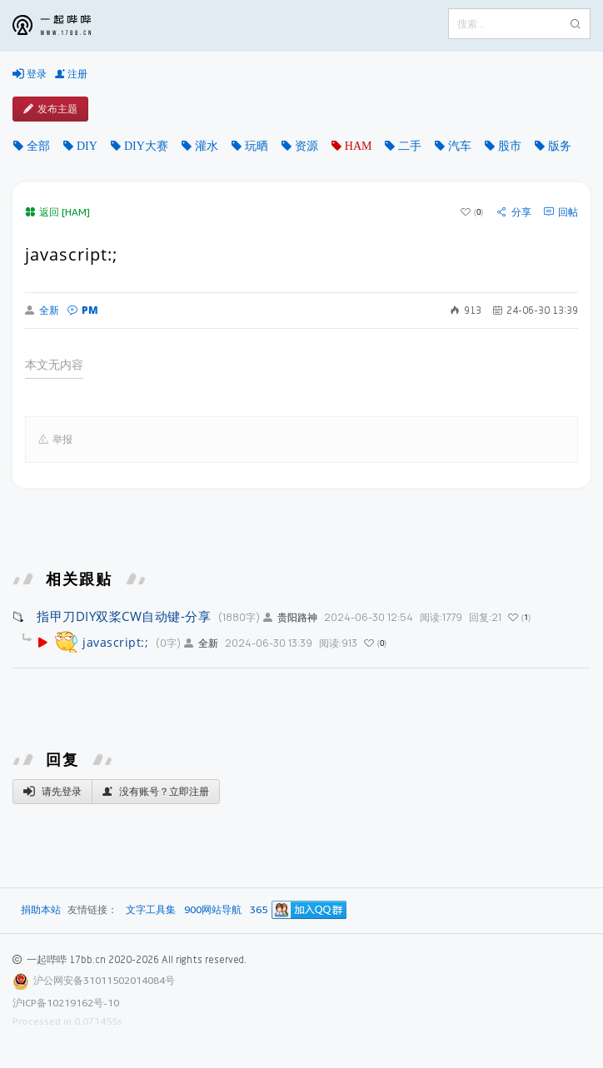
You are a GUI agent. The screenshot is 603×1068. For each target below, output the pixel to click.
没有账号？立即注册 (155, 791)
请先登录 (52, 791)
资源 (306, 146)
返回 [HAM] (57, 212)
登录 (29, 74)
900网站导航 (213, 910)
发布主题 (50, 109)
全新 (42, 310)
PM (82, 310)
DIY (87, 146)
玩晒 (256, 146)
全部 (38, 146)
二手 (409, 146)
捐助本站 (41, 909)
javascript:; (115, 642)
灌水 (206, 146)
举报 (55, 440)
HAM (358, 146)
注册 (71, 74)
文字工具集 (151, 910)
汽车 (459, 146)
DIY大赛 (146, 146)
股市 (509, 146)
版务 (559, 146)
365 (258, 910)
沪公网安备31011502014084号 (104, 980)
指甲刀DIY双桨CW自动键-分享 (124, 616)
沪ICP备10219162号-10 (65, 1002)
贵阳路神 (290, 617)
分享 (514, 212)
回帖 (561, 212)
